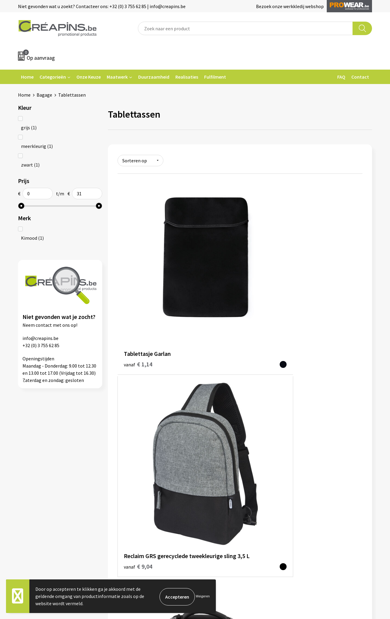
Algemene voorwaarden (314, 433)
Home (27, 77)
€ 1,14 (138, 269)
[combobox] (245, 28)
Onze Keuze (88, 77)
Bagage (44, 95)
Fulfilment (215, 77)
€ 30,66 (303, 278)
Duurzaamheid (153, 77)
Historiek (124, 451)
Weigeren (203, 596)
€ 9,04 (219, 277)
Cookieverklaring (307, 442)
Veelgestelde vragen (223, 442)
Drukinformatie (131, 442)
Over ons (124, 460)
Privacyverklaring (308, 451)
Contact (360, 77)
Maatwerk (117, 77)
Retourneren (215, 451)
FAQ (341, 77)
